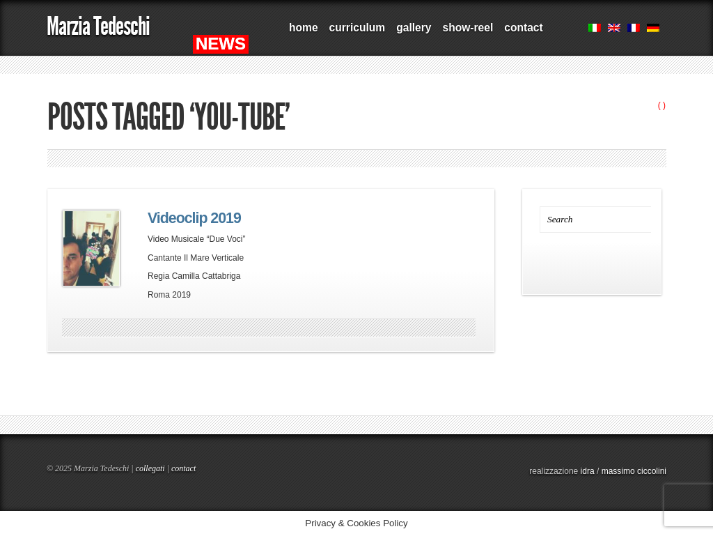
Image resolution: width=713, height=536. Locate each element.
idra (588, 471)
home (303, 27)
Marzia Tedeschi (98, 26)
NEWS (221, 43)
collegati (150, 468)
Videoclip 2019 (194, 218)
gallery (413, 27)
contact (523, 27)
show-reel (467, 27)
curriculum (357, 27)
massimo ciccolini (634, 471)
